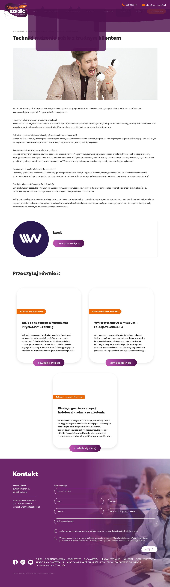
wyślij (149, 549)
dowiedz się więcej (69, 243)
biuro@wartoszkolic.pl (29, 506)
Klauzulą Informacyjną (99, 541)
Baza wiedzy (33, 31)
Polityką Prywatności (120, 541)
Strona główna (19, 31)
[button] (36, 11)
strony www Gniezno (47, 573)
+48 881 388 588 (24, 503)
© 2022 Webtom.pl (32, 573)
